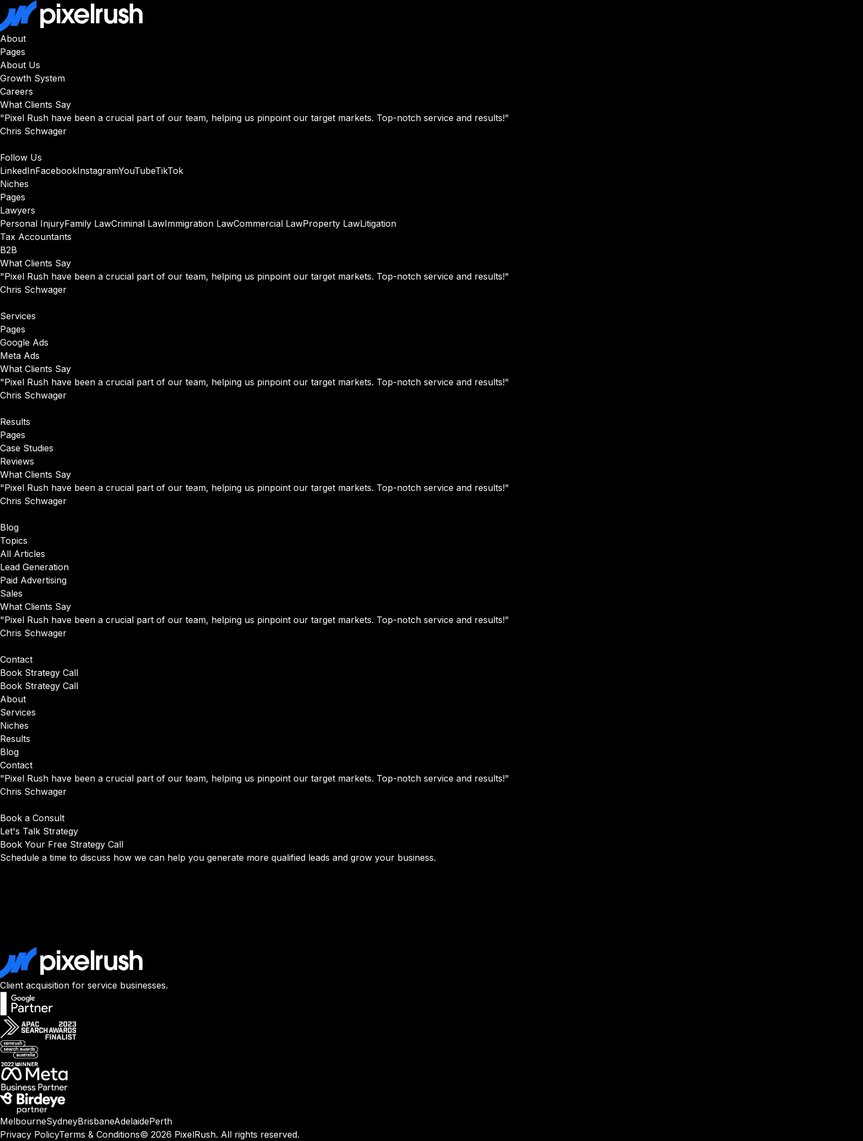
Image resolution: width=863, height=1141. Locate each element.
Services (18, 315)
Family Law (87, 223)
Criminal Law (138, 223)
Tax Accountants (36, 236)
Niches (14, 183)
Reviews (17, 461)
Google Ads (24, 342)
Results (15, 421)
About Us (20, 64)
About (13, 38)
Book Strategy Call (39, 672)
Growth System (32, 78)
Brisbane (96, 1121)
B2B (8, 249)
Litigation (378, 223)
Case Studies (26, 448)
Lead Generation (34, 566)
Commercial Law (268, 223)
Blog (9, 527)
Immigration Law (199, 223)
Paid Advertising (33, 580)
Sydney (62, 1121)
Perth (160, 1121)
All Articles (22, 553)
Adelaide (131, 1121)
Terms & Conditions (99, 1134)
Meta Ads (20, 355)
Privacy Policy (29, 1134)
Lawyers (17, 210)
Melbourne (23, 1121)
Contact (16, 659)
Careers (16, 91)
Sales (11, 593)
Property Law (331, 223)
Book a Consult (32, 817)
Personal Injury (32, 223)
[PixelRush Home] (431, 16)
